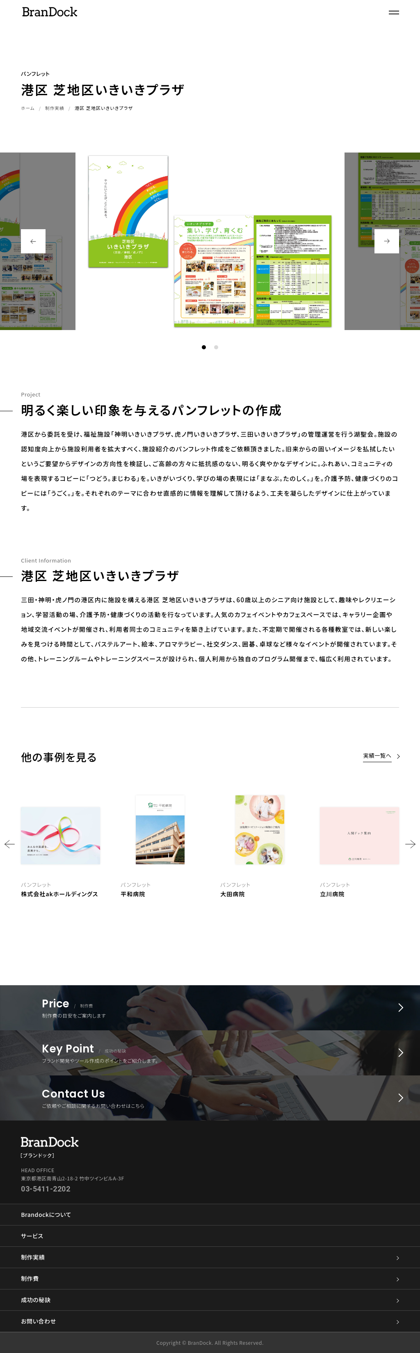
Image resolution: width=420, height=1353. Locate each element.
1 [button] (204, 347)
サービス (32, 1236)
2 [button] (216, 347)
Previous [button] (33, 241)
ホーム (28, 108)
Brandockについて (46, 1214)
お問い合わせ (210, 1321)
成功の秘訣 (210, 1300)
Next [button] (386, 241)
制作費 (210, 1278)
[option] (259, 844)
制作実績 (55, 108)
